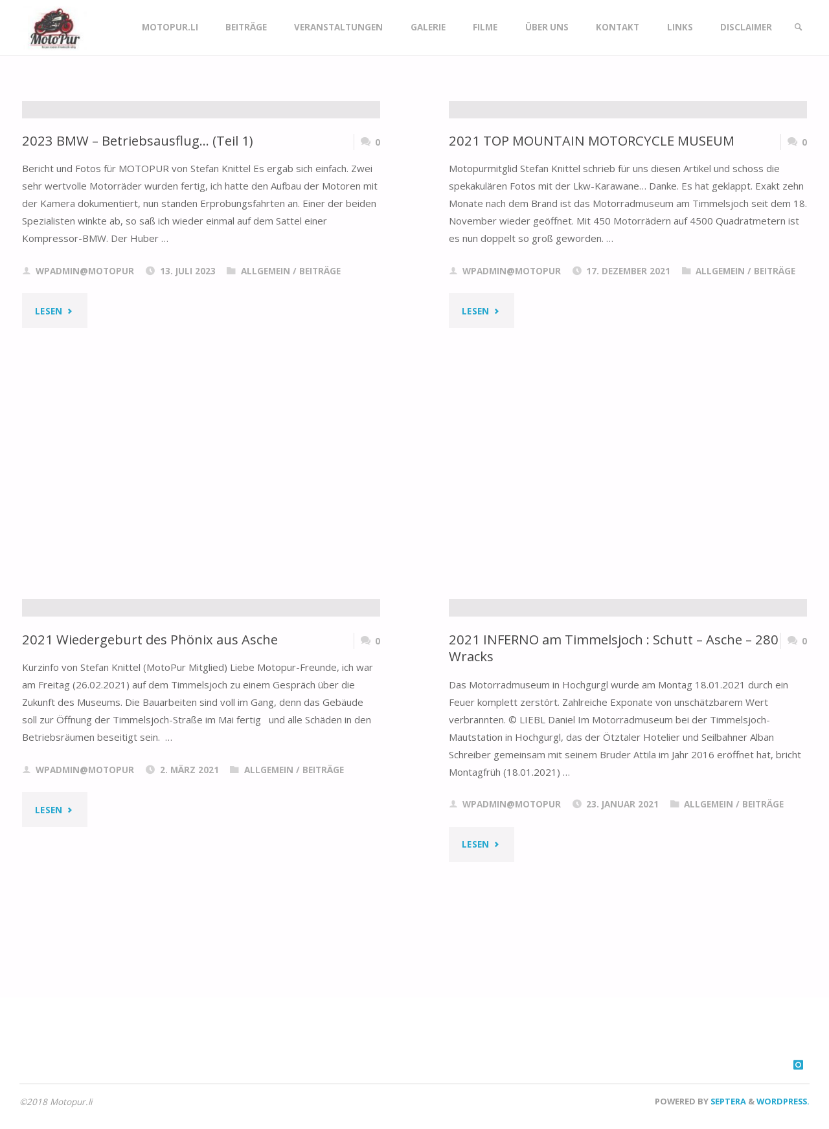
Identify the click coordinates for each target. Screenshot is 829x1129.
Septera (727, 1101)
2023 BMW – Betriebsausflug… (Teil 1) (139, 296)
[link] (797, 27)
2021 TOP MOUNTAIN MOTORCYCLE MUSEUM (593, 296)
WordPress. (783, 1101)
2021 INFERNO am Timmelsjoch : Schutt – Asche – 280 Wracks (616, 803)
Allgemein (265, 426)
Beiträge (320, 426)
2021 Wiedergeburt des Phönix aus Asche (150, 794)
